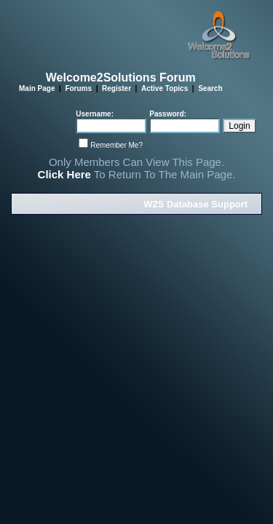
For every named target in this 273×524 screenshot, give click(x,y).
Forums (78, 88)
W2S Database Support (195, 204)
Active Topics (164, 88)
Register (116, 88)
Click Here (64, 174)
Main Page (37, 88)
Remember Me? (116, 145)
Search (210, 88)
